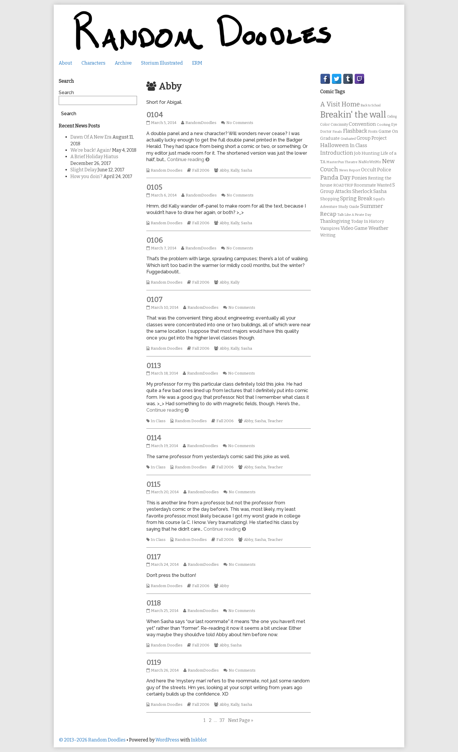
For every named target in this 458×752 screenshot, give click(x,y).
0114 (153, 438)
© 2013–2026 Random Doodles (92, 740)
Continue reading (188, 159)
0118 (153, 603)
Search (66, 92)
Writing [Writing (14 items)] (328, 235)
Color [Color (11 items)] (325, 124)
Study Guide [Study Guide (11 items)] (348, 206)
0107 (154, 300)
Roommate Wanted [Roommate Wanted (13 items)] (372, 185)
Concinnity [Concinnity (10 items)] (339, 125)
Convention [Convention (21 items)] (362, 124)
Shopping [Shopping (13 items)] (329, 198)
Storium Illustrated (162, 63)
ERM (197, 63)
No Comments (239, 122)
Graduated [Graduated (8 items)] (348, 139)
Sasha (246, 170)
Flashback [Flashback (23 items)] (355, 131)
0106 (154, 240)
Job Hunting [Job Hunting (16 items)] (367, 153)
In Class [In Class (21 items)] (358, 145)
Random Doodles (167, 170)
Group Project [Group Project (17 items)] (372, 138)
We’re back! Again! (90, 150)
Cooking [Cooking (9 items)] (383, 125)
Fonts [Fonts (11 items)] (373, 131)
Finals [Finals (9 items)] (337, 132)
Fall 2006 (200, 170)
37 (222, 720)
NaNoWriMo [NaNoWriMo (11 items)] (369, 162)
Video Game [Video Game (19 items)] (354, 228)
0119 (153, 662)
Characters (93, 63)
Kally (234, 170)
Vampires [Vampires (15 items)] (330, 228)
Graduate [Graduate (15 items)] (330, 138)
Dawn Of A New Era (91, 137)
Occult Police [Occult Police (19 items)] (376, 170)
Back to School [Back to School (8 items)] (371, 105)
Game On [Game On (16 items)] (388, 131)
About (65, 63)
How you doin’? (86, 176)
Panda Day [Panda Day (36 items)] (335, 177)
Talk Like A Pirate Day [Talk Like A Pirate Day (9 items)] (354, 215)
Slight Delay (83, 170)
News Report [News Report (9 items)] (349, 170)
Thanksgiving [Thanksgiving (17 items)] (335, 221)
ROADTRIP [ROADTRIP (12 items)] (343, 185)
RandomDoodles (200, 122)
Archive (123, 63)
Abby (224, 170)
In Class (158, 421)
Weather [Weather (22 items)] (378, 228)
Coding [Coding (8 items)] (392, 116)
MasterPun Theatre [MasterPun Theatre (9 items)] (342, 162)
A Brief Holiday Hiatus (94, 156)
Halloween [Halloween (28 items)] (334, 145)
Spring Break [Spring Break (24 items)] (356, 198)
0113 (153, 366)
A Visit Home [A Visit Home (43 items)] (340, 104)
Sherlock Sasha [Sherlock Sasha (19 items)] (369, 191)
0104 (154, 115)
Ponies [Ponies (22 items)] (359, 178)
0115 (153, 484)
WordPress (167, 740)
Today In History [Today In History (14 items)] (367, 221)
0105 (154, 187)
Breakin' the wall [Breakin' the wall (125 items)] (353, 115)
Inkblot (199, 740)
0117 (153, 557)
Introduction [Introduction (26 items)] (336, 153)
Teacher (275, 421)
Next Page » (240, 720)
